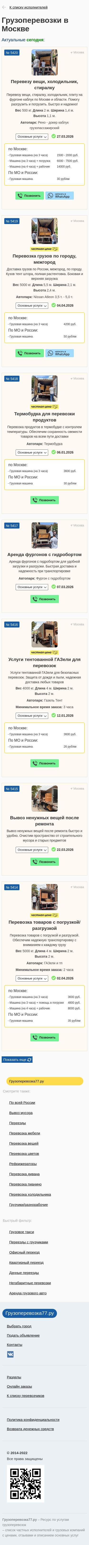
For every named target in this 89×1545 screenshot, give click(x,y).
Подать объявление (23, 1335)
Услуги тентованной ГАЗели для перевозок (45, 662)
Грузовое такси (21, 1232)
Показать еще (14, 1060)
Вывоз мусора (21, 1113)
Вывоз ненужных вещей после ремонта (44, 820)
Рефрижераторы (23, 1164)
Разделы (14, 1377)
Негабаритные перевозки (30, 1283)
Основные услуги (30, 136)
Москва (79, 52)
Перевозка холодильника (30, 1194)
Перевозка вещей (23, 1143)
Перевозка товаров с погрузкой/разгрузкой (44, 925)
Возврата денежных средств (30, 1429)
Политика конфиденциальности (33, 1420)
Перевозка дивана (24, 1174)
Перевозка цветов (24, 1154)
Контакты (14, 1345)
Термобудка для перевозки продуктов (44, 416)
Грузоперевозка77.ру (26, 1081)
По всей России (22, 1102)
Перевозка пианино (25, 1184)
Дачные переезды (24, 1273)
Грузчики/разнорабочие (28, 1205)
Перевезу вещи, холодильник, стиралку (44, 84)
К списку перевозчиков (25, 1396)
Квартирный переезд (26, 1262)
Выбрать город (19, 1326)
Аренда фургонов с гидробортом (44, 554)
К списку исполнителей (28, 7)
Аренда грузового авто (28, 1293)
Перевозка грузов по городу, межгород (44, 259)
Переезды (17, 1123)
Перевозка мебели (24, 1133)
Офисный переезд (24, 1252)
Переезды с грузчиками (28, 1242)
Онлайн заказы (19, 1386)
